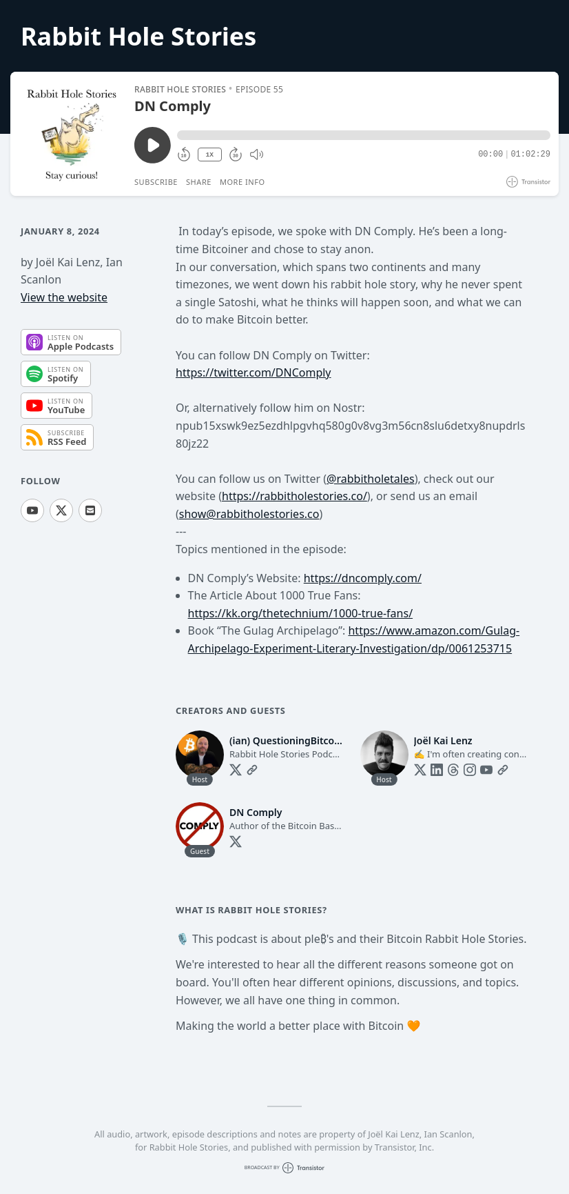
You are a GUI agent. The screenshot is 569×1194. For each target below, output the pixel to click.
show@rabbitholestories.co (249, 513)
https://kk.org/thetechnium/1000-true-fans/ (300, 613)
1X (209, 155)
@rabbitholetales (371, 478)
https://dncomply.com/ (363, 578)
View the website (64, 297)
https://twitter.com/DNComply (253, 372)
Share (198, 182)
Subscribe (156, 182)
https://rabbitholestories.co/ (294, 496)
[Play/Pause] (72, 134)
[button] (363, 135)
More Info (242, 182)
